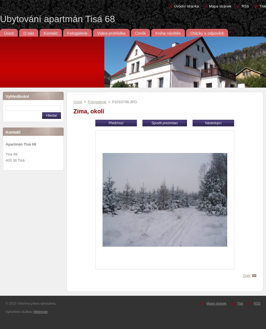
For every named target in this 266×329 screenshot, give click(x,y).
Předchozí (116, 123)
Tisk (262, 6)
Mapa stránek (220, 6)
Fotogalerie (97, 102)
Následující (213, 123)
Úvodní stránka (186, 6)
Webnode (41, 312)
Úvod (77, 102)
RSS (245, 6)
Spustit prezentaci (165, 123)
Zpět (246, 276)
